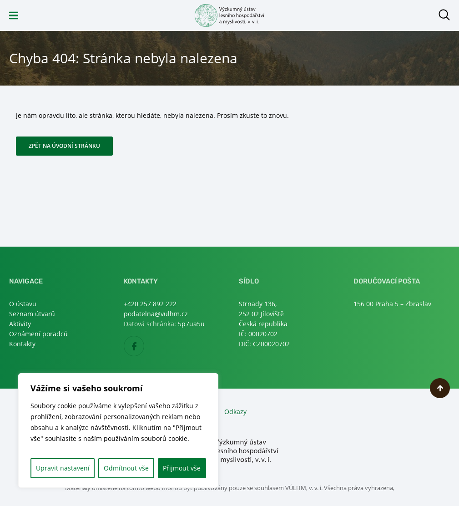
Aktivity (20, 323)
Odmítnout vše (126, 468)
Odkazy (235, 411)
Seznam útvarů (32, 313)
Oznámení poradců (38, 333)
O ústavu (22, 303)
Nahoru (440, 388)
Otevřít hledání (444, 14)
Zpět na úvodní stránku (64, 146)
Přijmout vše (182, 468)
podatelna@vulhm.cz (156, 313)
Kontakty (22, 343)
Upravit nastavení (63, 468)
